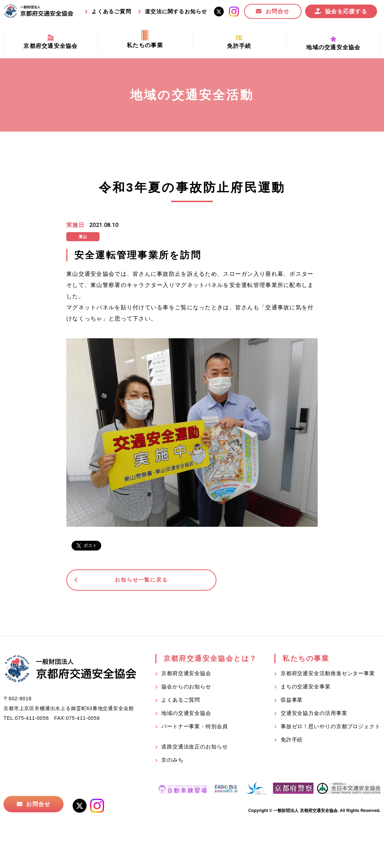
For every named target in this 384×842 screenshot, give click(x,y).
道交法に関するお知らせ (176, 11)
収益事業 (292, 701)
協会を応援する (346, 11)
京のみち (172, 762)
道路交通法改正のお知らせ (194, 748)
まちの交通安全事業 (306, 688)
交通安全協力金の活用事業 (314, 715)
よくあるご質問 (111, 11)
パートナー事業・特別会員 (194, 728)
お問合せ (278, 11)
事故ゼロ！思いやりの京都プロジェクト (331, 728)
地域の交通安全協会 (186, 715)
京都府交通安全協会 (186, 675)
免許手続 (292, 741)
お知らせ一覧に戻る (120, 581)
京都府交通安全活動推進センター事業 (328, 675)
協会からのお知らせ (186, 688)
